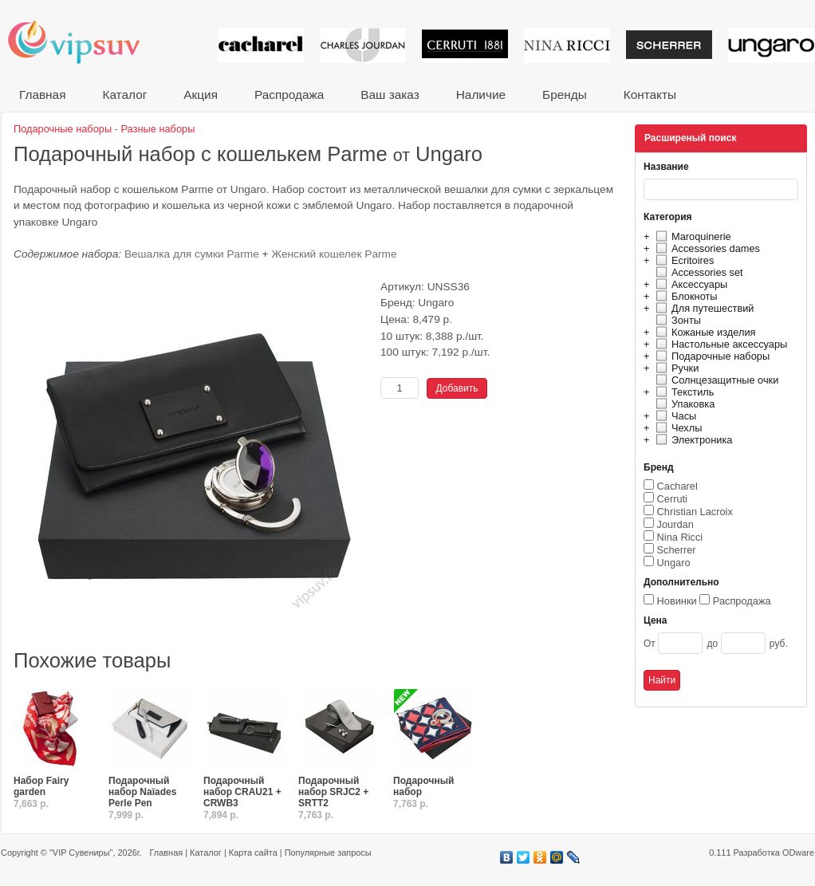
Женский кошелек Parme (333, 254)
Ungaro (674, 563)
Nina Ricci (680, 537)
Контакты (650, 94)
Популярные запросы (328, 852)
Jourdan (675, 524)
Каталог (124, 94)
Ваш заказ (389, 94)
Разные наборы (158, 129)
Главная (42, 94)
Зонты (676, 320)
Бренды (564, 94)
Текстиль (683, 392)
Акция (200, 94)
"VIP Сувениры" (80, 852)
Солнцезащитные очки (715, 380)
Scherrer (676, 550)
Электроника (692, 440)
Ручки (675, 368)
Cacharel (677, 486)
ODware (798, 852)
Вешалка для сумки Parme (191, 254)
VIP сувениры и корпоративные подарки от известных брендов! (84, 42)
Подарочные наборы (711, 356)
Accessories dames (706, 248)
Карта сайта (253, 852)
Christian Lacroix (695, 512)
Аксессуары (689, 284)
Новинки (677, 601)
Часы (674, 416)
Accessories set (697, 272)
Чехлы (677, 428)
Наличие (481, 94)
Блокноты (685, 296)
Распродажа (289, 94)
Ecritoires (683, 260)
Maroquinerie (691, 236)
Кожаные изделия (703, 332)
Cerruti (672, 499)
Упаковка (683, 404)
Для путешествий (703, 308)
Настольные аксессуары (719, 344)
